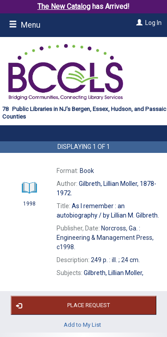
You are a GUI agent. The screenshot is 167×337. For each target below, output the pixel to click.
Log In (153, 22)
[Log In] (138, 22)
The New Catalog (63, 6)
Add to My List (82, 324)
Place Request (61, 305)
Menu (25, 25)
